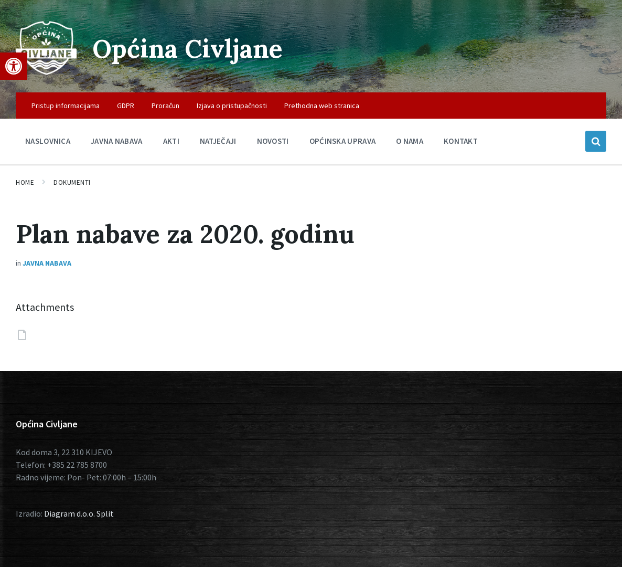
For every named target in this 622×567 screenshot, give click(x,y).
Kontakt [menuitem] (461, 141)
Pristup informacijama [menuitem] (65, 105)
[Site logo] (46, 72)
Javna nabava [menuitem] (117, 141)
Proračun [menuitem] (165, 105)
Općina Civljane (187, 49)
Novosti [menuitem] (273, 141)
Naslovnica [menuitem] (47, 141)
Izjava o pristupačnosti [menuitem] (232, 105)
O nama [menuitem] (409, 141)
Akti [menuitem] (171, 141)
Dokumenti (72, 182)
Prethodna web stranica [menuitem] (321, 105)
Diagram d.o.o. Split (79, 513)
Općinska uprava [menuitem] (342, 141)
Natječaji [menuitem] (218, 141)
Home (25, 182)
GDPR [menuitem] (125, 105)
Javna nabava (47, 263)
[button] (13, 66)
